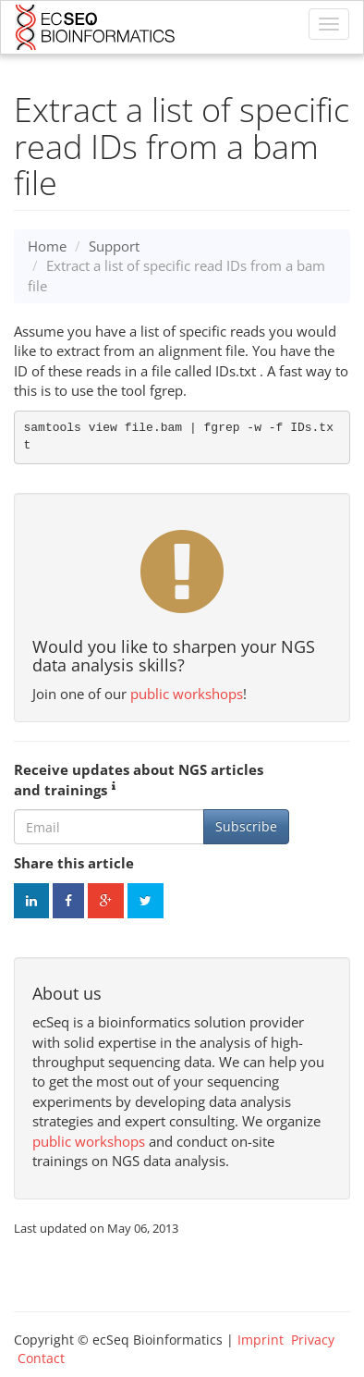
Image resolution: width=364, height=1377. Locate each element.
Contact (41, 1358)
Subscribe (246, 826)
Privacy (312, 1339)
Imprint (260, 1339)
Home (47, 246)
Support (114, 246)
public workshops (186, 693)
